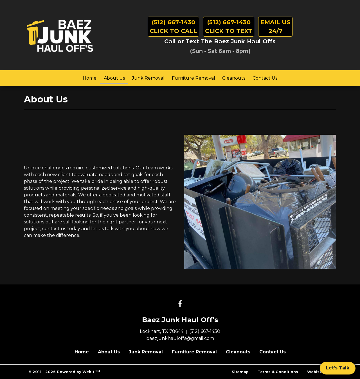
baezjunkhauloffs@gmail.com (180, 338)
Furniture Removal (193, 78)
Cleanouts (233, 78)
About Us (116, 77)
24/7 (275, 26)
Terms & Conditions (278, 372)
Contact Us (265, 78)
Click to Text (228, 26)
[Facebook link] (180, 304)
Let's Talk (337, 368)
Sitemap (240, 372)
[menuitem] (89, 78)
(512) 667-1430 (204, 331)
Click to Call (173, 26)
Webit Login (319, 372)
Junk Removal (148, 78)
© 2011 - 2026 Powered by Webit (64, 371)
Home (89, 78)
